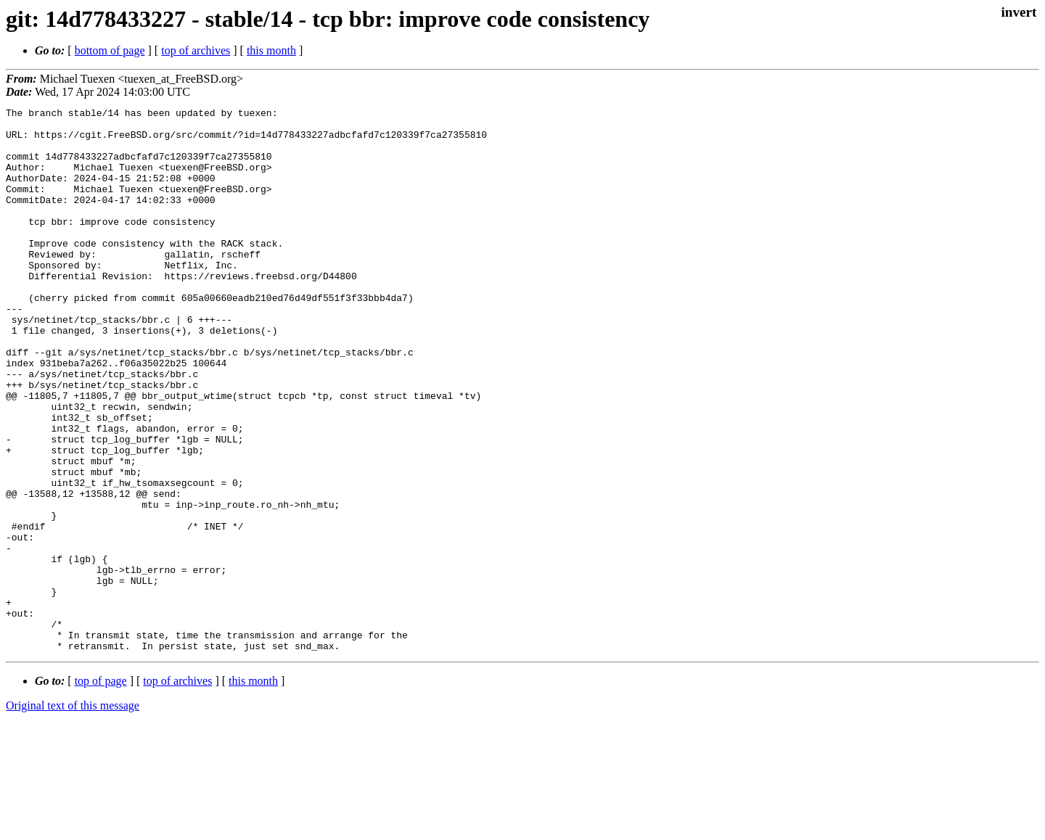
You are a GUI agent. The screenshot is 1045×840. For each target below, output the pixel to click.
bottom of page (110, 50)
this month (271, 50)
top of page (101, 789)
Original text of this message (72, 814)
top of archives (195, 50)
